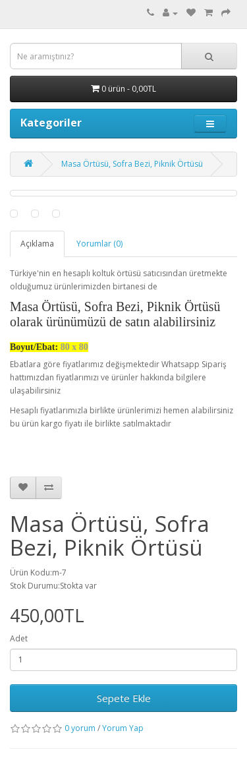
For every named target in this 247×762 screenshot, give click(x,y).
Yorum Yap (123, 728)
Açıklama (37, 243)
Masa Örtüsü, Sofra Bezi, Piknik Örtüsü (132, 163)
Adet (19, 638)
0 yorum (80, 728)
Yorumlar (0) (99, 243)
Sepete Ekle (124, 698)
